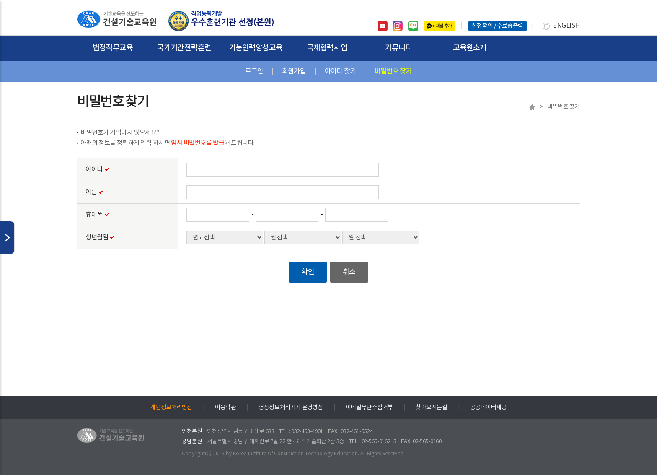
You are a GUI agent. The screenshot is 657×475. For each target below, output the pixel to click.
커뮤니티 (398, 48)
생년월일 (99, 238)
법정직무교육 (113, 48)
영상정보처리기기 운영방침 (291, 407)
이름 (94, 193)
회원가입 (294, 71)
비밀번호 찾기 (393, 71)
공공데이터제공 (488, 407)
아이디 (97, 170)
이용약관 (225, 407)
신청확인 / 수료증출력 (497, 26)
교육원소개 (470, 48)
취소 (349, 272)
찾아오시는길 (431, 407)
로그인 (254, 71)
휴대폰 (97, 215)
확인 (307, 272)
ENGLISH (566, 25)
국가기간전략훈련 (184, 48)
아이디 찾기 (340, 71)
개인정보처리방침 (171, 407)
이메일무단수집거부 (369, 407)
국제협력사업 (327, 48)
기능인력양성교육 (256, 48)
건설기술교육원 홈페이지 (116, 20)
